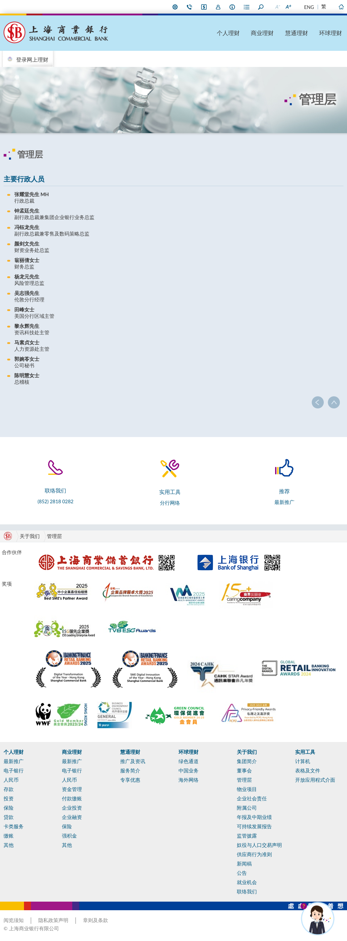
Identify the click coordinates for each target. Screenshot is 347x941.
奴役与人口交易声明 (259, 845)
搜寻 (261, 7)
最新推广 (284, 502)
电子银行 (14, 770)
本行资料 (232, 7)
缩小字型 (277, 7)
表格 (247, 7)
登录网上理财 (32, 59)
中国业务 (189, 770)
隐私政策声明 (53, 920)
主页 (341, 7)
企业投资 (72, 808)
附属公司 (247, 808)
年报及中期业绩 (254, 817)
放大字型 (288, 7)
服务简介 (130, 770)
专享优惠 (130, 780)
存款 (9, 789)
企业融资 (72, 817)
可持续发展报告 (254, 826)
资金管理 (72, 789)
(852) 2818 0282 (55, 501)
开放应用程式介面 (315, 780)
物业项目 (247, 789)
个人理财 (228, 32)
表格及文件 (307, 770)
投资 (9, 798)
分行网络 (170, 503)
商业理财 (262, 32)
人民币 (11, 780)
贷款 (9, 817)
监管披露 (247, 836)
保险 (9, 808)
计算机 (302, 761)
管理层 (54, 536)
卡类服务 (14, 826)
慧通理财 (296, 32)
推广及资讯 (132, 761)
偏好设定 (175, 7)
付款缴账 (72, 798)
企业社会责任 (252, 798)
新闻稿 (244, 864)
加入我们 (218, 7)
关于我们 (247, 752)
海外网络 (189, 780)
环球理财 (330, 32)
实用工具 (305, 752)
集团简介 (247, 761)
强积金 (69, 836)
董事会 (244, 770)
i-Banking (204, 7)
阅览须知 (14, 920)
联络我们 (189, 7)
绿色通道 (189, 761)
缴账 (9, 836)
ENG (309, 7)
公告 (242, 873)
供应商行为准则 (254, 854)
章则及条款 (95, 920)
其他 (9, 845)
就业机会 (247, 882)
